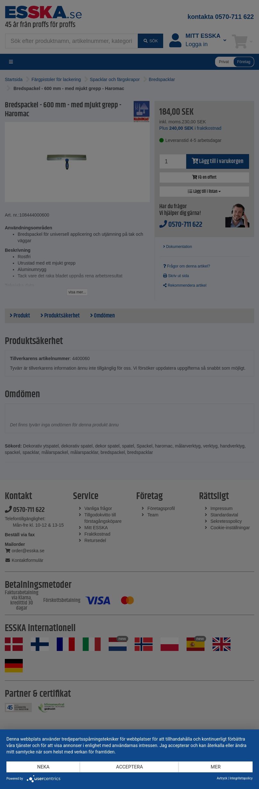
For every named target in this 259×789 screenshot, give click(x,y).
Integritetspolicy (241, 778)
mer (216, 767)
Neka (43, 767)
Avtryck (222, 778)
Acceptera (129, 767)
